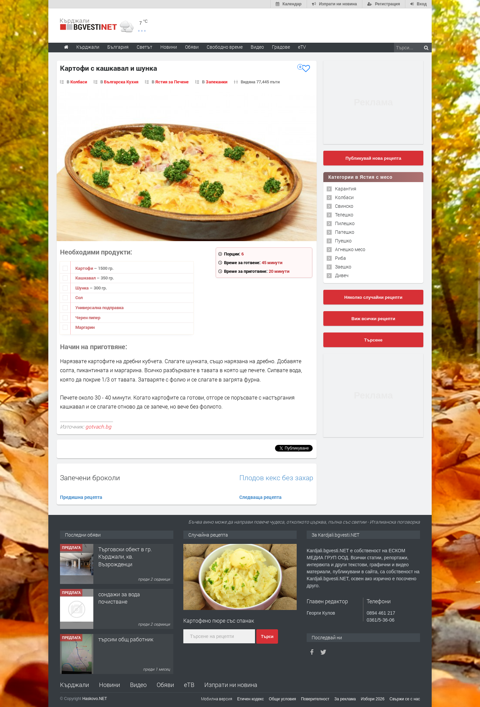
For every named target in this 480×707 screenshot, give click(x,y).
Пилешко (345, 223)
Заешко (343, 266)
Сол (79, 297)
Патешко (344, 232)
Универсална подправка (99, 307)
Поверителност (315, 699)
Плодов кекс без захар (276, 478)
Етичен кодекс (250, 699)
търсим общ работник (125, 639)
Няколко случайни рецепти (373, 297)
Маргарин (85, 327)
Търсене (373, 339)
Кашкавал (86, 278)
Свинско (344, 206)
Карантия (345, 188)
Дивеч (341, 275)
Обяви (165, 685)
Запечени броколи (90, 477)
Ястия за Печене (172, 82)
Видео (138, 685)
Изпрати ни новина (230, 685)
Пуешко (343, 240)
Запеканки (216, 82)
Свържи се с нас (404, 699)
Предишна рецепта (81, 497)
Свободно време (225, 47)
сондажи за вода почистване (119, 598)
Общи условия (282, 699)
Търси (267, 636)
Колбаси (78, 82)
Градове (281, 47)
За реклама (345, 699)
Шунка (82, 288)
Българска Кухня (121, 82)
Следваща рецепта (260, 497)
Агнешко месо (350, 249)
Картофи (84, 268)
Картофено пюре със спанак (218, 620)
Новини (168, 47)
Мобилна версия (216, 698)
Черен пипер (87, 317)
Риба (340, 258)
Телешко (344, 214)
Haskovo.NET (94, 698)
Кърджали (74, 685)
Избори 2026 (373, 699)
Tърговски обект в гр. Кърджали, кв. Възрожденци (125, 557)
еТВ (189, 685)
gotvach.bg (98, 426)
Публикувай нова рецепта (373, 158)
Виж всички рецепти (373, 318)
